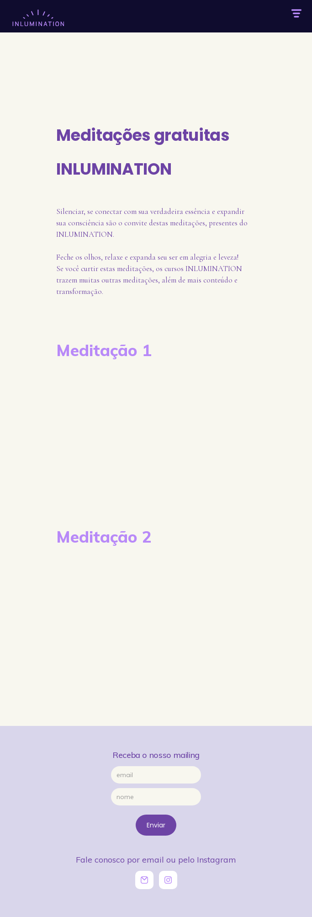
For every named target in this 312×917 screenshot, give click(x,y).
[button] (295, 13)
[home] (36, 13)
